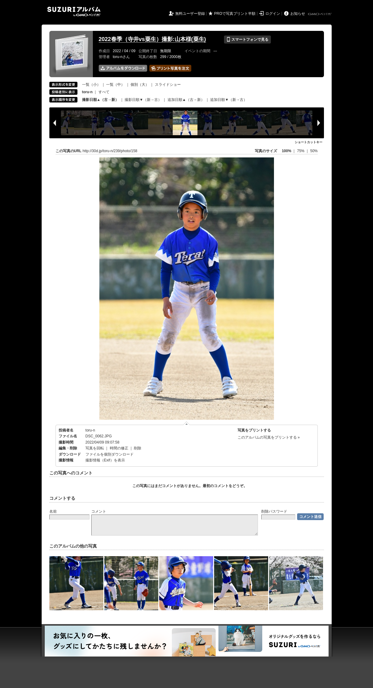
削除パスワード (274, 511)
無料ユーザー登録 (190, 13)
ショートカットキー (308, 142)
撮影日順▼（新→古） (143, 100)
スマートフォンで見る (247, 39)
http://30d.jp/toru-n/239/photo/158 (110, 151)
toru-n (90, 430)
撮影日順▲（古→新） (100, 100)
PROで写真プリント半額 (234, 13)
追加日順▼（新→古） (228, 100)
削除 (137, 448)
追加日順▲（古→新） (186, 100)
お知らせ (297, 13)
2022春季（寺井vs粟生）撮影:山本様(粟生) (152, 39)
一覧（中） (115, 84)
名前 (53, 511)
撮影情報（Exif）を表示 (105, 460)
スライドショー (168, 84)
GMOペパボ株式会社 (320, 14)
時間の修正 (119, 448)
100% (286, 151)
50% (313, 151)
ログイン (272, 13)
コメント (98, 511)
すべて (104, 92)
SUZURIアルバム (74, 11)
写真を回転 (94, 448)
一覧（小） (91, 84)
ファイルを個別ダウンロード (109, 454)
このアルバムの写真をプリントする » (269, 437)
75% (301, 151)
